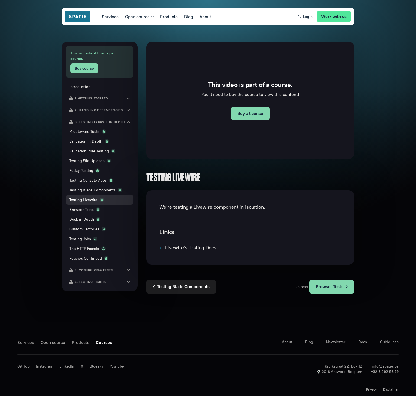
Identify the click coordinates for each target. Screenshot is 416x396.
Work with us (334, 16)
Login (305, 16)
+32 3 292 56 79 (385, 371)
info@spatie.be (385, 366)
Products (169, 16)
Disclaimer (391, 389)
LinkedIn (67, 366)
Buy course (84, 68)
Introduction (79, 86)
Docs (362, 341)
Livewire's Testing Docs (190, 247)
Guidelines (389, 341)
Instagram (44, 366)
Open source (139, 16)
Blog (188, 16)
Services (110, 16)
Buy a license (250, 113)
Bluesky (96, 366)
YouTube (117, 366)
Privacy (371, 389)
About (205, 16)
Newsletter (335, 341)
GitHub (23, 366)
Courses (104, 342)
